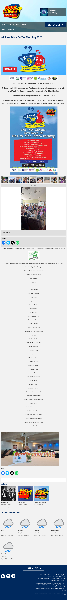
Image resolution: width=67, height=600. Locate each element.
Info (17, 25)
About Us (11, 29)
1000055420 (26, 180)
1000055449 (54, 180)
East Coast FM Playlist (43, 578)
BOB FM (49, 576)
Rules (64, 576)
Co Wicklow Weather (10, 512)
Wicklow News (51, 575)
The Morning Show (61, 575)
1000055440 (33, 180)
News (24, 25)
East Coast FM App (57, 576)
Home (4, 25)
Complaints (63, 578)
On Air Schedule (42, 575)
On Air (11, 25)
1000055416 (19, 180)
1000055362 (12, 180)
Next (62, 185)
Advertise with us (54, 578)
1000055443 (40, 180)
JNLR (57, 580)
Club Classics (52, 12)
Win (3, 29)
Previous (4, 185)
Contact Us (63, 580)
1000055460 (62, 180)
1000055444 (47, 180)
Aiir (65, 595)
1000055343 (5, 180)
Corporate (53, 580)
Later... (4, 484)
